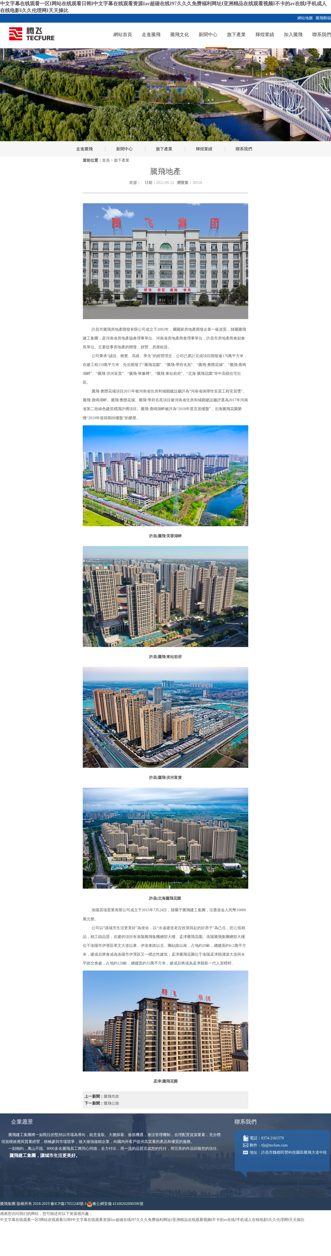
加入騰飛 (293, 34)
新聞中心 (208, 34)
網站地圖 (304, 18)
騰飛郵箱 (322, 18)
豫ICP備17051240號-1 (68, 1204)
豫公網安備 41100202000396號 (117, 1204)
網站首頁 (122, 34)
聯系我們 (321, 34)
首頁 (106, 160)
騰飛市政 (111, 1096)
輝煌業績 (264, 34)
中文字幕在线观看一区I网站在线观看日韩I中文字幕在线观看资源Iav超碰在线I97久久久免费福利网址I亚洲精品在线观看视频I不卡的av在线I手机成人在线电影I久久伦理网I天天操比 (152, 1220)
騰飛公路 (111, 1103)
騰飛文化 (179, 34)
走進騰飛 (151, 34)
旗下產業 (236, 34)
